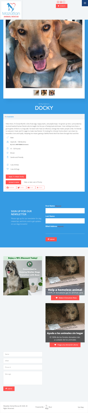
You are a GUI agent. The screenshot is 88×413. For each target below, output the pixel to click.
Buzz (48, 407)
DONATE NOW (14, 182)
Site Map (81, 407)
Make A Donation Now (66, 298)
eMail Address (54, 226)
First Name (53, 206)
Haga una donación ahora (66, 345)
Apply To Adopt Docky (16, 177)
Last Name (50, 216)
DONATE (61, 6)
